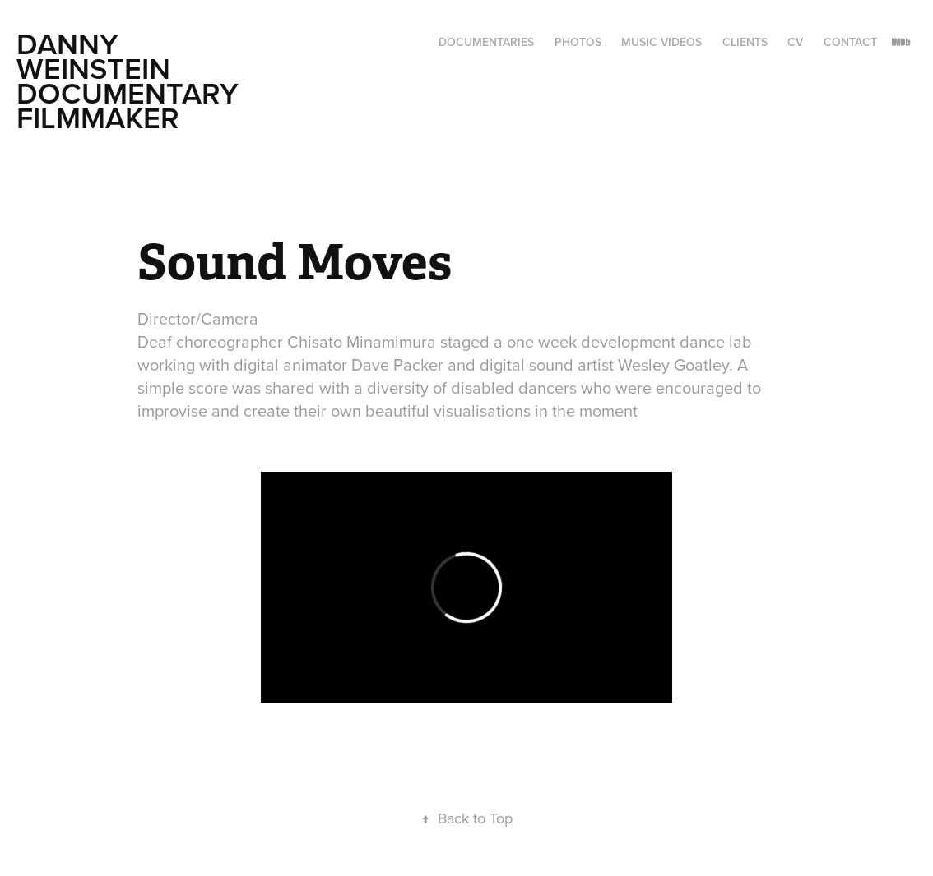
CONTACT (850, 42)
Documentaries (486, 42)
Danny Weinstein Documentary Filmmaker (131, 80)
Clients (745, 42)
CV (795, 42)
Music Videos (661, 42)
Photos (578, 42)
